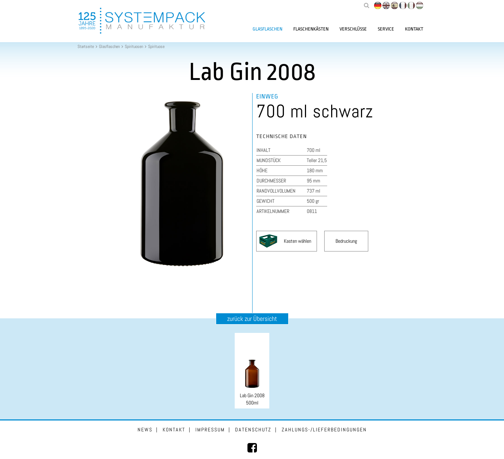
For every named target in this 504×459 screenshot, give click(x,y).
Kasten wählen (297, 241)
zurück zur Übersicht (252, 318)
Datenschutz (253, 429)
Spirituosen (134, 46)
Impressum (210, 429)
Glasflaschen (267, 29)
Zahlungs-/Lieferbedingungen (324, 429)
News (145, 429)
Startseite (86, 46)
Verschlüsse (353, 29)
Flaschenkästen (311, 29)
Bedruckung (346, 241)
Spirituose (156, 46)
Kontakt (414, 29)
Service (386, 29)
